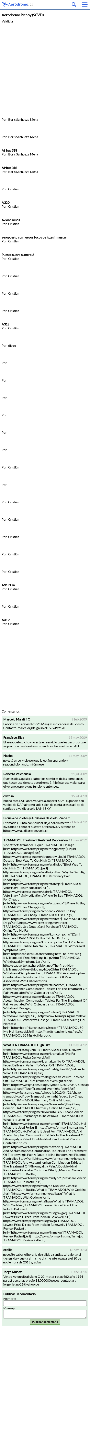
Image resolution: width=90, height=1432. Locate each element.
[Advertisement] (38, 68)
